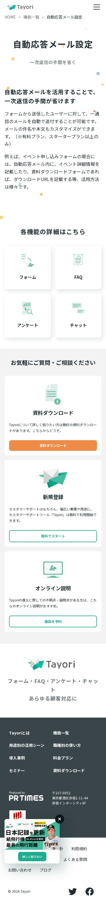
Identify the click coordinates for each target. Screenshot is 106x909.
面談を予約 (53, 621)
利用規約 (79, 848)
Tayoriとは (19, 733)
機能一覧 (61, 733)
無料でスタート (53, 535)
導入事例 (17, 758)
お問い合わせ (20, 870)
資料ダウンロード (53, 445)
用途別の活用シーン (26, 745)
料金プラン (63, 758)
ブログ (45, 870)
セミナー (17, 770)
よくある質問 (75, 859)
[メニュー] (97, 7)
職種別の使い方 (67, 745)
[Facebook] (89, 891)
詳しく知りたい (32, 856)
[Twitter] (72, 891)
